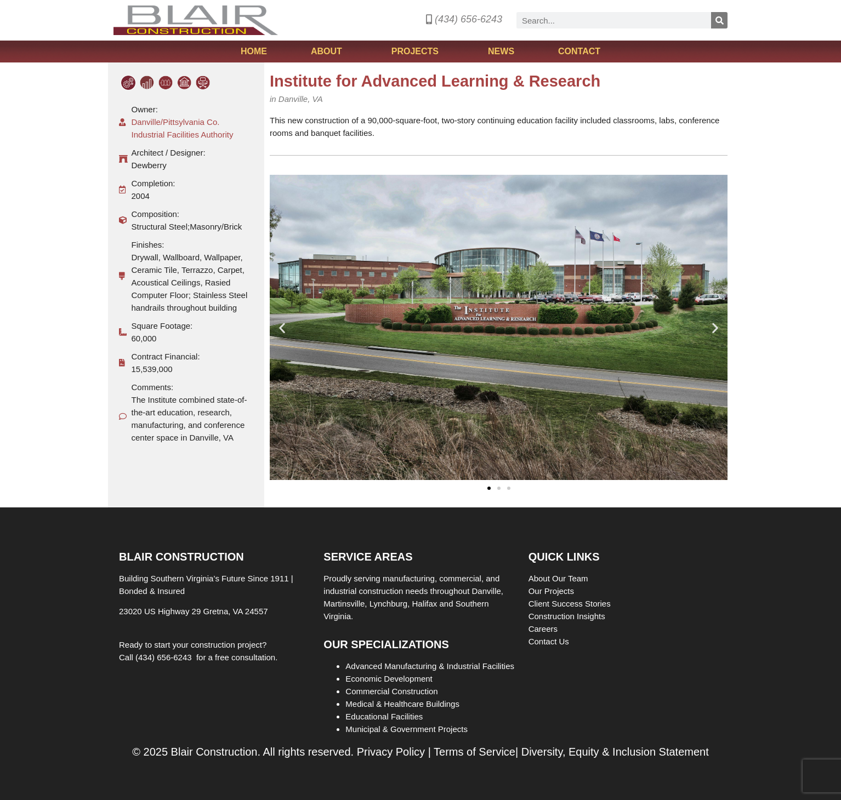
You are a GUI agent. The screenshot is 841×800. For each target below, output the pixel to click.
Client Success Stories (571, 603)
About (329, 51)
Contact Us (549, 641)
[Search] (719, 20)
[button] (282, 327)
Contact (579, 51)
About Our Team (559, 578)
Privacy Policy (391, 752)
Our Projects (553, 591)
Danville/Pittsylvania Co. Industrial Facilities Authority (183, 128)
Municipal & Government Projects (406, 729)
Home (254, 51)
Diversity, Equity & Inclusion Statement (615, 752)
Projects (417, 51)
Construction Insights (568, 616)
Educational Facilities (384, 716)
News (501, 51)
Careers (544, 628)
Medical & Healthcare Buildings (402, 703)
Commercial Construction (391, 691)
